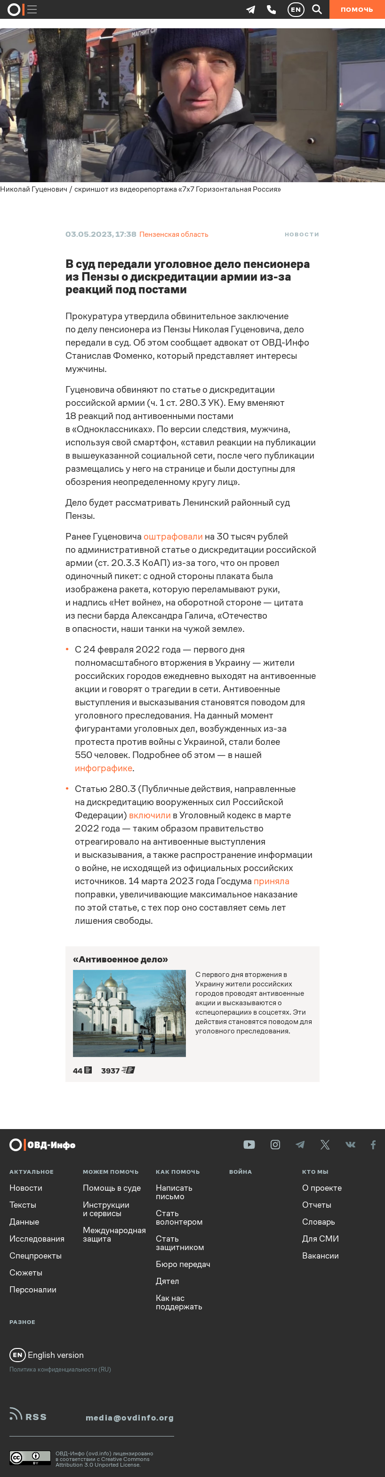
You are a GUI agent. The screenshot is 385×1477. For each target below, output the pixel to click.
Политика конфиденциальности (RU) (60, 1369)
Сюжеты (25, 1272)
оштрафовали (173, 536)
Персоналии (32, 1289)
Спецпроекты (35, 1255)
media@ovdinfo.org (130, 1417)
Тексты (22, 1205)
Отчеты (316, 1205)
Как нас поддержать (179, 1302)
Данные (24, 1222)
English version (46, 1355)
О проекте (322, 1188)
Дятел (167, 1281)
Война (240, 1172)
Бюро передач (183, 1264)
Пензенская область (174, 234)
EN (296, 9)
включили (150, 815)
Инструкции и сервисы (106, 1209)
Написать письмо (174, 1192)
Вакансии (320, 1255)
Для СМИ (320, 1239)
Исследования (36, 1239)
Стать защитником (180, 1243)
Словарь (318, 1222)
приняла (271, 881)
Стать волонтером (179, 1217)
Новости (302, 234)
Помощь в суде (112, 1188)
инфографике (103, 768)
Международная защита (112, 1234)
